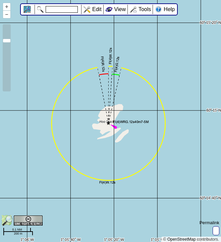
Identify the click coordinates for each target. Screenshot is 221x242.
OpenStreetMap (181, 239)
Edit (97, 9)
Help (169, 9)
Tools (145, 9)
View (120, 9)
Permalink (209, 222)
